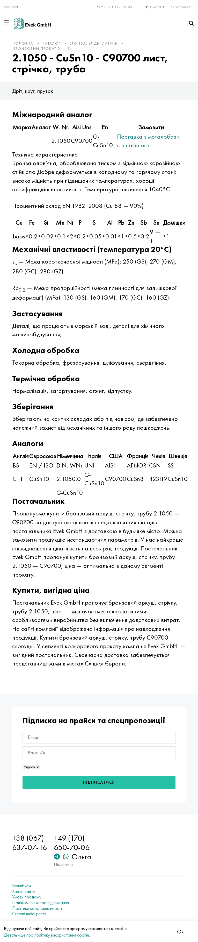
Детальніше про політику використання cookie (46, 935)
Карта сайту (23, 891)
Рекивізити (21, 886)
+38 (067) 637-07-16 (29, 842)
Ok (180, 931)
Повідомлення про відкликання (40, 902)
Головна (23, 43)
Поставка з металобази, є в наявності (149, 140)
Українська (182, 7)
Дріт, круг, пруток (32, 91)
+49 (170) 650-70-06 (115, 7)
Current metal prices (29, 914)
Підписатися (99, 782)
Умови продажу (26, 897)
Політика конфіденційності (37, 908)
